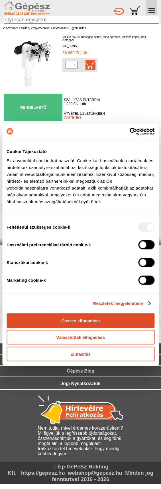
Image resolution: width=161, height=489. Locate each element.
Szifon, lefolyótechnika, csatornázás (43, 28)
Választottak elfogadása (80, 337)
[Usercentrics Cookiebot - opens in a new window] (129, 131)
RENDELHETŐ (33, 107)
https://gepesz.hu (43, 473)
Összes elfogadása (80, 320)
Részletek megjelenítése (118, 303)
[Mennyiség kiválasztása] (72, 65)
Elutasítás (80, 353)
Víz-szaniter (10, 28)
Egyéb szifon (78, 28)
